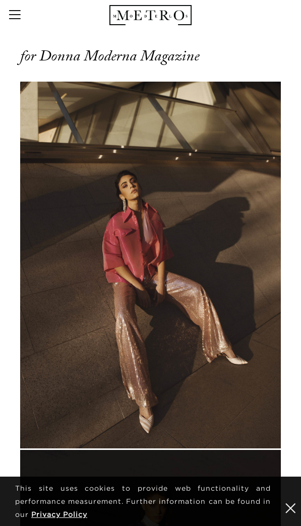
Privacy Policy (59, 514)
